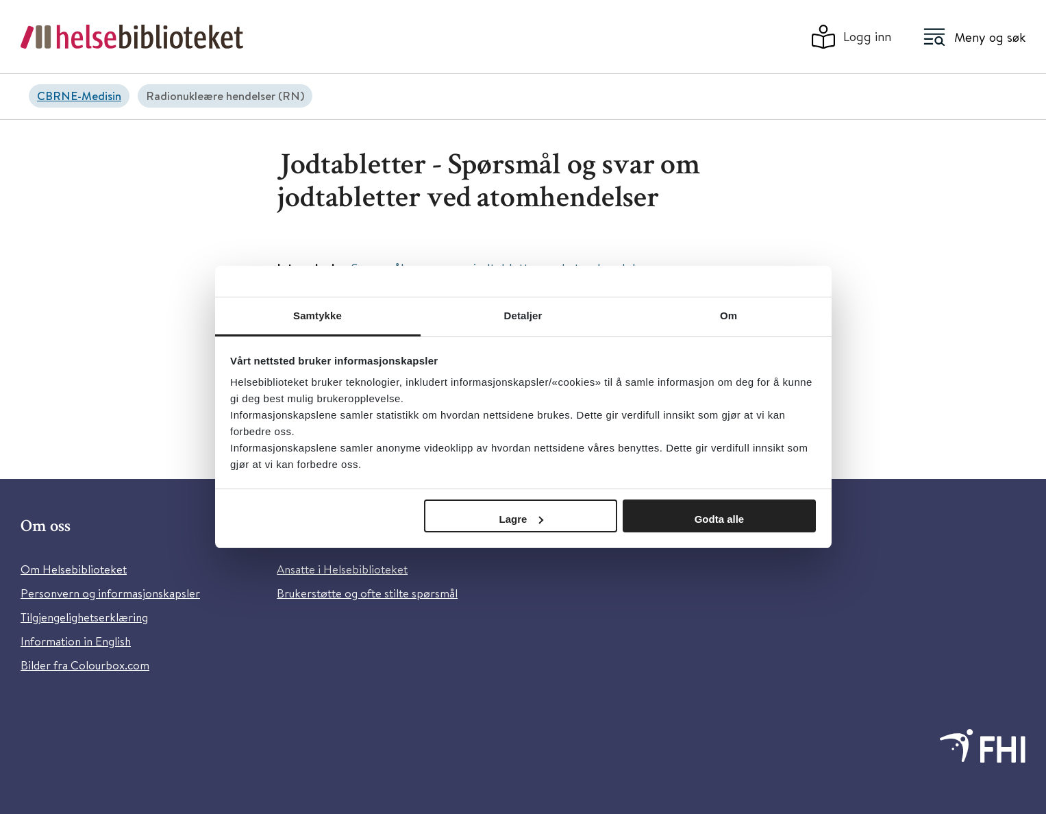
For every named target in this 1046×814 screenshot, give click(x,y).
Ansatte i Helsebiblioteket (342, 569)
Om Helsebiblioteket (74, 569)
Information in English (76, 641)
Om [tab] (728, 315)
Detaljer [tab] (523, 315)
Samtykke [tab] (317, 315)
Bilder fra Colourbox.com (85, 665)
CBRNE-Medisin (79, 95)
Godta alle (720, 519)
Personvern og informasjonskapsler (110, 593)
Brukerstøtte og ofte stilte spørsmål (367, 593)
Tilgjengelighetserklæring (84, 617)
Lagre (521, 519)
